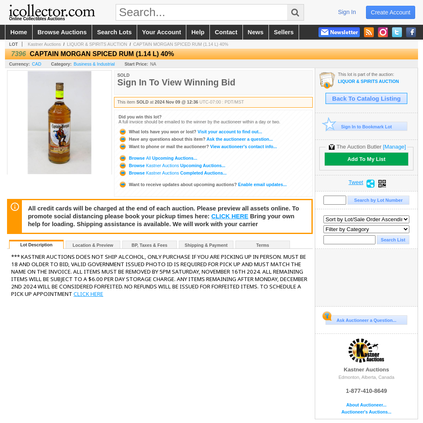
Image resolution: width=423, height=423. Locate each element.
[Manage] (394, 147)
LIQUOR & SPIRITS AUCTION (97, 44)
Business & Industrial (94, 63)
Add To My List (366, 159)
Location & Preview (93, 245)
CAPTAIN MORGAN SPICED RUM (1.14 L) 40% (180, 44)
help (197, 32)
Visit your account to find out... (190, 131)
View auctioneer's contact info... (198, 146)
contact (226, 32)
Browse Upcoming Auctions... (158, 158)
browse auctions (62, 32)
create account (391, 12)
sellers (284, 32)
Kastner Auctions (44, 44)
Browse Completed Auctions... (172, 172)
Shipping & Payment (206, 245)
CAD (36, 63)
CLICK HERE (230, 216)
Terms (262, 245)
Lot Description (36, 244)
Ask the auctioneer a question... (196, 139)
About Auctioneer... (366, 405)
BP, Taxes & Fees (150, 245)
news (256, 32)
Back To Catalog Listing (366, 98)
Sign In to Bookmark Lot (359, 126)
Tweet (356, 182)
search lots (114, 32)
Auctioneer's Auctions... (366, 412)
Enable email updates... (203, 184)
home (18, 32)
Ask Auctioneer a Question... (361, 319)
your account (161, 32)
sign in (347, 12)
